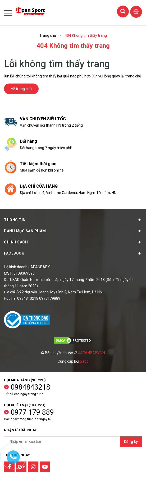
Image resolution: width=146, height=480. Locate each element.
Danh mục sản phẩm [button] (73, 231)
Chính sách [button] (73, 242)
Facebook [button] (73, 253)
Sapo (84, 361)
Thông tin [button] (73, 220)
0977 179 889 (32, 412)
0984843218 (30, 387)
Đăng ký (131, 442)
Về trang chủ (21, 89)
